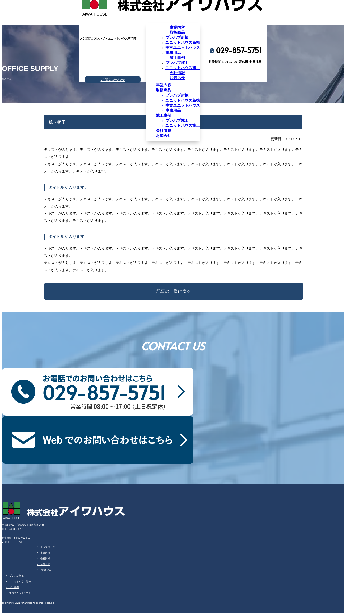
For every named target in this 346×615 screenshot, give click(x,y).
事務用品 (173, 53)
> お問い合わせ (46, 570)
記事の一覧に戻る (173, 291)
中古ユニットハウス (182, 48)
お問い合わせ (113, 79)
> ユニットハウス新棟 (18, 581)
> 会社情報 (43, 558)
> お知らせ (43, 564)
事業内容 (177, 27)
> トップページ (46, 547)
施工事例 (177, 58)
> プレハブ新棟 (15, 575)
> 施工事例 (12, 587)
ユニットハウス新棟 (182, 43)
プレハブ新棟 (176, 37)
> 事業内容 (43, 552)
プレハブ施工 (176, 63)
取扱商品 (177, 32)
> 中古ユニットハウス (18, 593)
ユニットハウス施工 (182, 68)
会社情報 (177, 73)
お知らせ (177, 78)
